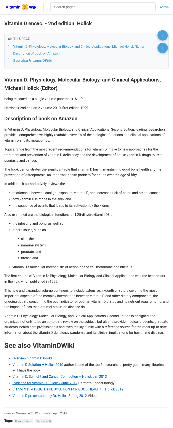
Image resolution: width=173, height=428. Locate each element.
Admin (164, 7)
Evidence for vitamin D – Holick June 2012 (44, 383)
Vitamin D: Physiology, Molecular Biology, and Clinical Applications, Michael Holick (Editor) (79, 47)
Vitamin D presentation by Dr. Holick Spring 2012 (49, 396)
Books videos (23, 421)
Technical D (44, 421)
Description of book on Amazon (36, 53)
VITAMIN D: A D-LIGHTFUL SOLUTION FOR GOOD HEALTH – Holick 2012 (67, 389)
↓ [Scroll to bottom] (163, 47)
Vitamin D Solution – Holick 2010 (37, 365)
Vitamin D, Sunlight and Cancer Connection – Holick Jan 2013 (59, 377)
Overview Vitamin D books (32, 358)
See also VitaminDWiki (32, 60)
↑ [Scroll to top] (163, 35)
